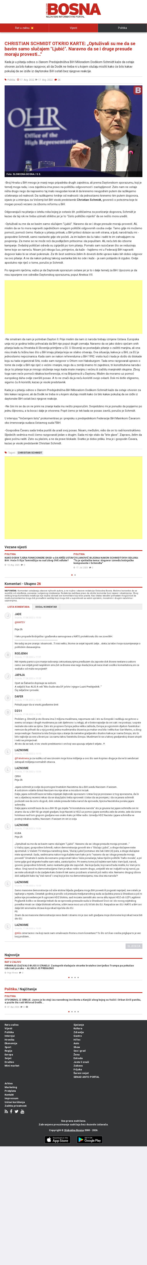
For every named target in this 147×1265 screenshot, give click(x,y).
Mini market (12, 1065)
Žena (77, 1054)
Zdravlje (79, 1032)
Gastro (78, 1035)
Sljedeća (133, 946)
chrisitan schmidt (30, 452)
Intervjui (24, 36)
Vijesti (73, 27)
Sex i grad (80, 1050)
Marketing (11, 1087)
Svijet (8, 1058)
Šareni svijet (81, 1073)
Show (77, 1047)
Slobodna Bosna (74, 1130)
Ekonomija (11, 1043)
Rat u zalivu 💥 (24, 28)
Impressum (11, 1098)
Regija (8, 1050)
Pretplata (10, 1090)
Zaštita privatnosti (16, 1105)
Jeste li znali (81, 1062)
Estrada (78, 1058)
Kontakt (9, 1094)
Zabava (78, 1065)
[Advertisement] (73, 307)
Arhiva (9, 1083)
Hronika (9, 1039)
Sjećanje (79, 1024)
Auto (76, 1043)
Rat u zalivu (12, 1024)
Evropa (9, 1054)
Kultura (78, 1028)
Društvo (9, 1062)
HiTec (77, 1039)
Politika (122, 27)
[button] (139, 89)
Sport (8, 1047)
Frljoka (78, 1069)
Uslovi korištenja (15, 1102)
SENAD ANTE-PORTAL (86, 1076)
